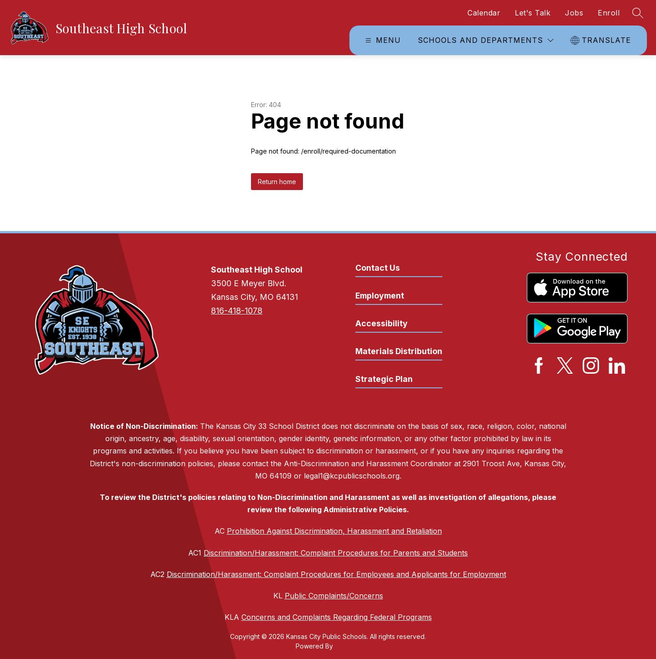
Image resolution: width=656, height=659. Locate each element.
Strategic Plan (384, 379)
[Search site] (637, 12)
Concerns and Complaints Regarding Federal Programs (336, 617)
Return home (277, 181)
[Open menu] (382, 40)
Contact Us (377, 268)
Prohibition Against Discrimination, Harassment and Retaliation (334, 530)
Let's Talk (532, 12)
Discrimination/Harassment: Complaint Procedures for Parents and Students (336, 552)
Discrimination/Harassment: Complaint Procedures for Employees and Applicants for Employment (336, 574)
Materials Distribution (398, 351)
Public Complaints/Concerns (334, 595)
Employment (379, 295)
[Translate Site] (601, 40)
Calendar (483, 12)
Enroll (609, 12)
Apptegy (348, 646)
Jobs (574, 12)
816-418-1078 (236, 310)
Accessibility (381, 323)
